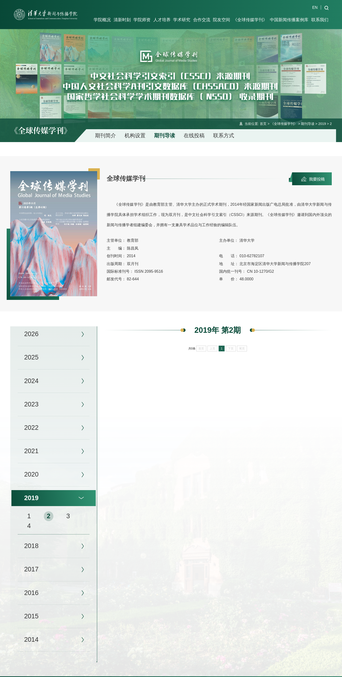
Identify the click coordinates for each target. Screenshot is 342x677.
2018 (31, 539)
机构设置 (135, 129)
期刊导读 (307, 117)
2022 (31, 420)
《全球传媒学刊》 (284, 117)
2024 (31, 373)
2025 (31, 350)
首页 (263, 117)
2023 (31, 397)
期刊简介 (105, 129)
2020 (31, 467)
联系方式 (223, 129)
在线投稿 (194, 129)
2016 (31, 585)
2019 (322, 117)
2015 (31, 609)
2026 (31, 327)
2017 (31, 562)
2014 (31, 632)
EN (315, 7)
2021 (31, 444)
